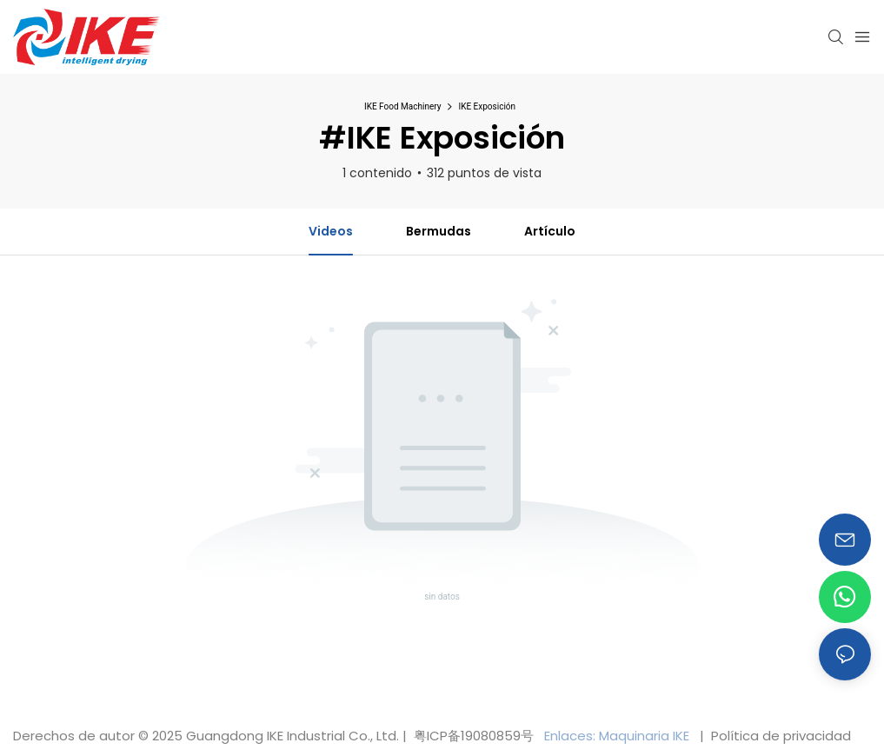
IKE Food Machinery (403, 106)
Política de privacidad (779, 735)
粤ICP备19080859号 (473, 735)
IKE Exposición (486, 106)
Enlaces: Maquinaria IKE (618, 735)
